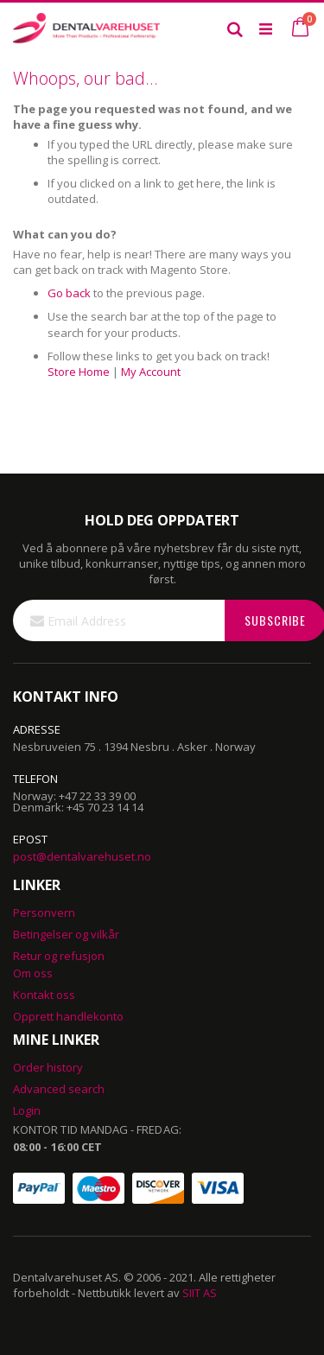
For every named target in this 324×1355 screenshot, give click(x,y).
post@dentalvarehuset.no (82, 856)
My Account (151, 371)
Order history (48, 1067)
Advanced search (59, 1089)
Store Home (79, 371)
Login (27, 1110)
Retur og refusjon (59, 956)
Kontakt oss (44, 994)
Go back (69, 293)
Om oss (33, 973)
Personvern (44, 912)
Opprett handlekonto (68, 1016)
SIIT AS (199, 1293)
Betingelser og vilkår (66, 934)
